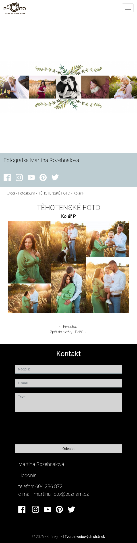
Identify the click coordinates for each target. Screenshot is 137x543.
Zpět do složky (61, 332)
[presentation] (49, 427)
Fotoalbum (26, 193)
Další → (81, 332)
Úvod (11, 193)
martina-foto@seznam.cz (61, 494)
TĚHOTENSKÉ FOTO (54, 193)
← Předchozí (68, 327)
